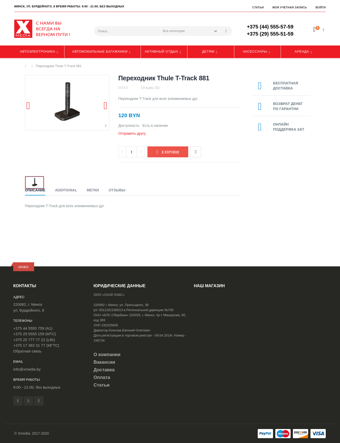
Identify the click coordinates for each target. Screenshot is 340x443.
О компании (106, 354)
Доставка (104, 369)
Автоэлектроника (37, 51)
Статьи (258, 7)
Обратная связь (27, 351)
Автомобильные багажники (100, 51)
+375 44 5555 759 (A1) (32, 328)
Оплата (101, 377)
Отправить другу (132, 133)
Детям (208, 51)
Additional (66, 190)
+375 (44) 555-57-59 (270, 26)
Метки (93, 190)
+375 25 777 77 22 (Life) (34, 340)
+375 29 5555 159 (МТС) (34, 334)
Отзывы (116, 190)
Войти (321, 7)
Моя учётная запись (290, 7)
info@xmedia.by (27, 369)
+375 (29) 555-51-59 (270, 34)
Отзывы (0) (150, 88)
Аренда (302, 51)
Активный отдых (161, 51)
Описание (35, 190)
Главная (27, 66)
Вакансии (104, 362)
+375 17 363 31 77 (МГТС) (36, 345)
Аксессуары (255, 51)
